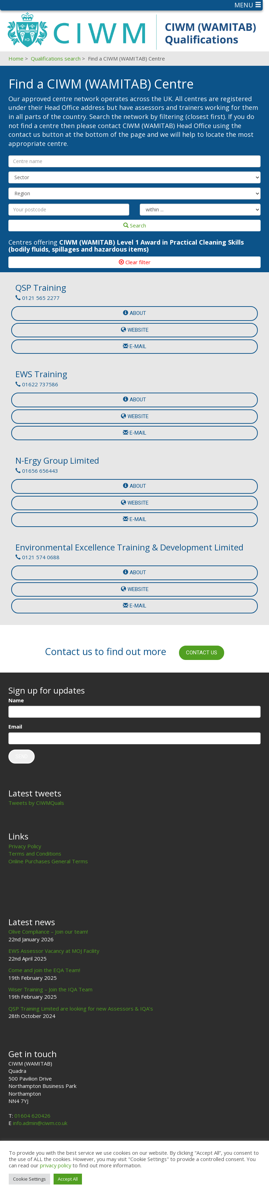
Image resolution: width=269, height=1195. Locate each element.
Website (135, 330)
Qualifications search (56, 58)
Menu (247, 5)
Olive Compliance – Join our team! (48, 931)
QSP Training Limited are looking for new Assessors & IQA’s (80, 1008)
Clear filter (135, 262)
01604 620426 (32, 1115)
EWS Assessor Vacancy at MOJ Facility (53, 950)
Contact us (201, 652)
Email (15, 726)
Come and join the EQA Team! (44, 969)
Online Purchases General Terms (48, 861)
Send (21, 756)
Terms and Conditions (34, 853)
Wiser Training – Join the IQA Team (50, 989)
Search (134, 225)
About (134, 313)
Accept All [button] (68, 1179)
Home (15, 58)
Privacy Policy (24, 846)
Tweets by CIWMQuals (36, 802)
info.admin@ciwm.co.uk (40, 1122)
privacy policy (55, 1165)
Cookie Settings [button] (29, 1179)
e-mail (134, 346)
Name (16, 700)
